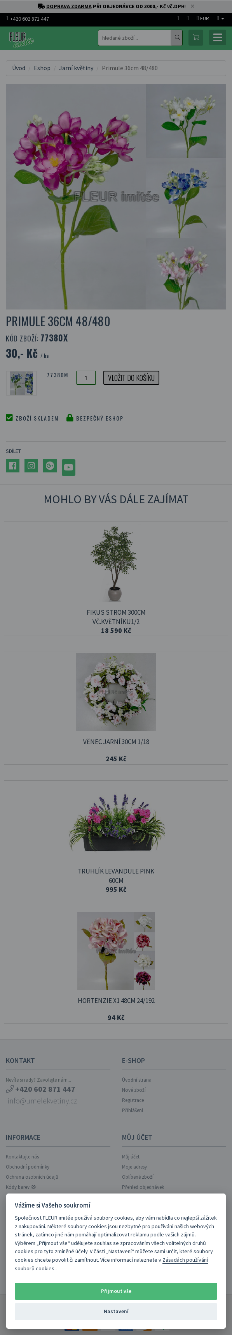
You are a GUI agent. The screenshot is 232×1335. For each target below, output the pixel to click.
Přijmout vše (116, 1291)
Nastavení (116, 1311)
